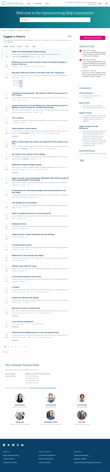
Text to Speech (18, 118)
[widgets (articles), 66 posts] (85, 165)
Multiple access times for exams (24, 266)
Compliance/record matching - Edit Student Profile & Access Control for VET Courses (39, 94)
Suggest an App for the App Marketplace (88, 127)
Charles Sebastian (20, 148)
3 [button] (12, 347)
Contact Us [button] (37, 3)
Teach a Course (8, 459)
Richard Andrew (16, 77)
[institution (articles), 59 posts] (85, 171)
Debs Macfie (15, 228)
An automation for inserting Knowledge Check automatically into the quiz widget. (39, 191)
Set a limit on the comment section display (28, 154)
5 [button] (19, 347)
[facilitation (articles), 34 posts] (98, 180)
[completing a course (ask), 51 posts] (87, 174)
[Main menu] (106, 3)
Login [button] (100, 3)
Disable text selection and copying (25, 298)
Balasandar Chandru (20, 159)
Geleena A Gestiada (16, 302)
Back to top (5, 352)
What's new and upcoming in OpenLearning (29, 52)
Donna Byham (15, 122)
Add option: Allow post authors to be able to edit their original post (38, 73)
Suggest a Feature (23, 30)
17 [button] (24, 347)
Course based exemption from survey (26, 276)
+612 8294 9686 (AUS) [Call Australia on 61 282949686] (32, 376)
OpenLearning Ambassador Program (87, 462)
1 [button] (5, 347)
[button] (76, 3)
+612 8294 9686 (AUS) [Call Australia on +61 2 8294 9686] (69, 2)
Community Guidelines (47, 455)
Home (3, 30)
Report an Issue (84, 103)
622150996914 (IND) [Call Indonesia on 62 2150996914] (92, 2)
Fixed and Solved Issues (87, 151)
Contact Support (45, 462)
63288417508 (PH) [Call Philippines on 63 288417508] (92, 4)
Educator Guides (80, 459)
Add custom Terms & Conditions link (26, 308)
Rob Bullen (14, 271)
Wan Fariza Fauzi (16, 337)
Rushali (13, 100)
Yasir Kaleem (15, 260)
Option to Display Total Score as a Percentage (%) (31, 213)
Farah (13, 324)
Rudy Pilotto (15, 292)
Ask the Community (86, 93)
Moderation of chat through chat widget (28, 255)
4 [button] (15, 347)
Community (11, 30)
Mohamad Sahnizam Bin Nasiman (20, 197)
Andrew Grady (15, 169)
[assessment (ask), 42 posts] (85, 180)
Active (6, 46)
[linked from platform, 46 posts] (86, 177)
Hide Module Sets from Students (24, 203)
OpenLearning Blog (81, 455)
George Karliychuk (16, 313)
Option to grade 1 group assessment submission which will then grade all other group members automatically (40, 179)
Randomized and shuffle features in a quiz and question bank (35, 332)
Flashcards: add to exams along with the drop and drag (33, 234)
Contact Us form (10, 376)
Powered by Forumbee (103, 470)
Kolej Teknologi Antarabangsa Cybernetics (22, 112)
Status (27, 46)
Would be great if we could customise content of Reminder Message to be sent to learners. (39, 63)
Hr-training (14, 66)
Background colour (19, 224)
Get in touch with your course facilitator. (43, 388)
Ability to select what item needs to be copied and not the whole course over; (40, 143)
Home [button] (29, 3)
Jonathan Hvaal (15, 185)
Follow (69, 36)
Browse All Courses (10, 462)
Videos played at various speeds (24, 128)
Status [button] (47, 3)
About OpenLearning (11, 455)
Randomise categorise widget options (26, 165)
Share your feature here (93, 38)
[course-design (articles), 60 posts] (87, 168)
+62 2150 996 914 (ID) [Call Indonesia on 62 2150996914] (32, 380)
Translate (15, 287)
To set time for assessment (22, 321)
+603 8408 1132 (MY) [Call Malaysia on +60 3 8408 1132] (81, 2)
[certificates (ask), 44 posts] (99, 177)
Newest (12, 46)
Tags (33, 46)
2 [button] (8, 347)
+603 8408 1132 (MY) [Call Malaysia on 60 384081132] (31, 378)
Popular (19, 46)
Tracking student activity (21, 245)
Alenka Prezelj (21, 56)
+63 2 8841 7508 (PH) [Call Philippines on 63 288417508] (32, 383)
